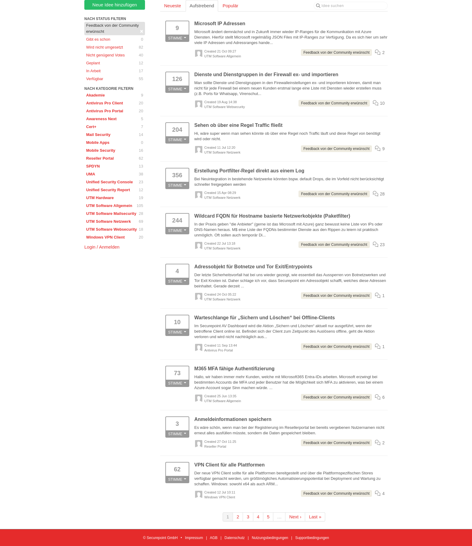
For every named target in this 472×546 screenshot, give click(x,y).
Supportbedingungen (312, 538)
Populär (230, 5)
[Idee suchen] (351, 6)
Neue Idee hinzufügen (115, 4)
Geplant (114, 63)
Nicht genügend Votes (114, 55)
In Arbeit (114, 71)
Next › (295, 516)
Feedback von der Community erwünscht (114, 28)
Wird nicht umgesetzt (114, 47)
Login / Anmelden (102, 246)
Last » (315, 516)
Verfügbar (114, 79)
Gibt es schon (114, 39)
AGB (213, 538)
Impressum (194, 538)
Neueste (172, 5)
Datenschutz (234, 538)
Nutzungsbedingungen (270, 538)
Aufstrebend (202, 5)
